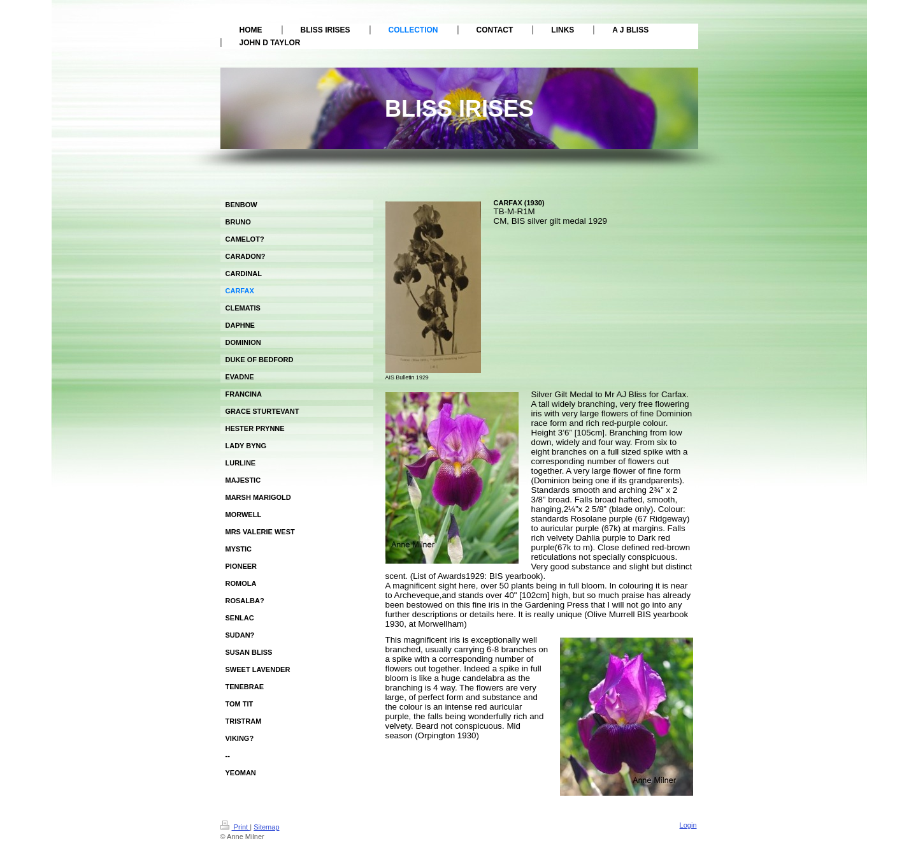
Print (235, 827)
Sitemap (266, 827)
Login (688, 825)
